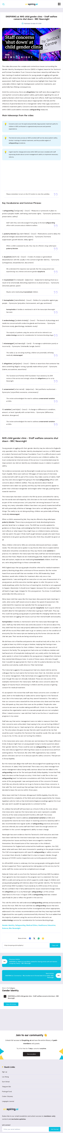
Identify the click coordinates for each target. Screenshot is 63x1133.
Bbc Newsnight (15, 928)
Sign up (4, 1072)
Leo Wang (5, 1077)
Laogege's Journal (8, 1101)
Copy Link (55, 945)
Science (5, 928)
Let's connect (6, 1125)
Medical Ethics (31, 925)
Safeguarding (20, 925)
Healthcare (42, 925)
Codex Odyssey (7, 1096)
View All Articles (11, 1004)
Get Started (54, 1129)
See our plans (31, 1054)
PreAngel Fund (7, 1091)
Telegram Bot (6, 1087)
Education (51, 925)
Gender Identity (8, 925)
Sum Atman (6, 1082)
